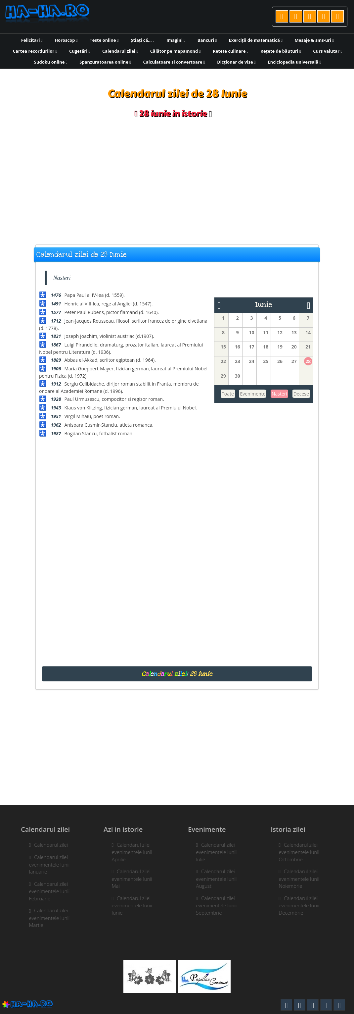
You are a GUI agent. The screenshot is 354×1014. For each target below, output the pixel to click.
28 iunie (201, 674)
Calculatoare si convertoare (174, 62)
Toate (228, 394)
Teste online (104, 40)
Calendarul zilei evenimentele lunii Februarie (46, 891)
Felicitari (32, 40)
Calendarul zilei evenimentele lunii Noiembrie (301, 878)
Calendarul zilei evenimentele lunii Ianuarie (46, 864)
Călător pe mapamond (175, 51)
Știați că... (142, 40)
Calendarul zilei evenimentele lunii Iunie (129, 905)
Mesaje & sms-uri (314, 40)
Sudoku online (50, 62)
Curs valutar (327, 51)
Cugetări (79, 51)
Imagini (175, 40)
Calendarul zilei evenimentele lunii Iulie (219, 852)
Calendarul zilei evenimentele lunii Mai (129, 878)
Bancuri (207, 40)
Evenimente (252, 394)
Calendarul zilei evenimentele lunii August (219, 878)
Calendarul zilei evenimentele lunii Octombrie (301, 852)
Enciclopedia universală (294, 62)
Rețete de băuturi (280, 51)
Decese (301, 394)
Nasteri (279, 394)
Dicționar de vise (236, 62)
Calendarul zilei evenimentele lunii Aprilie (129, 852)
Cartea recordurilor (35, 51)
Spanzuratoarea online (105, 62)
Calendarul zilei (120, 51)
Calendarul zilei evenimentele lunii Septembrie (219, 905)
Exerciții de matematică (256, 40)
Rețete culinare (230, 51)
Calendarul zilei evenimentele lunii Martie (46, 917)
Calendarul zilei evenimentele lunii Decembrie (301, 905)
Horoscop (66, 40)
